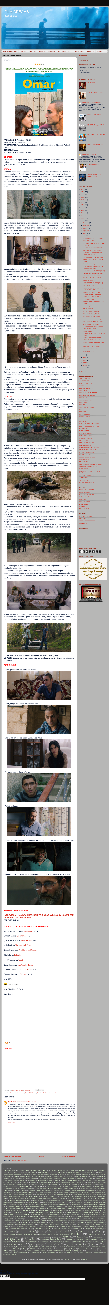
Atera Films (85, 1174)
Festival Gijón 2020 (17, 1204)
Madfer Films (61, 1226)
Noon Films (58, 1230)
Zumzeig (14, 1254)
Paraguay (19, 1234)
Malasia (74, 1226)
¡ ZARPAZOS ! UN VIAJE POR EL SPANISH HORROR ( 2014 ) (93, 274)
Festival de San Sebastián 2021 (77, 1198)
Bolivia (40, 1178)
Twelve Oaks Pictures (84, 1249)
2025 (83, 192)
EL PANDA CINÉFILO (85, 433)
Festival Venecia (20, 1216)
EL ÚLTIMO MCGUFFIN (86, 494)
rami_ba (66, 1259)
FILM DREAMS (16, 12)
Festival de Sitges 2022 (39, 1200)
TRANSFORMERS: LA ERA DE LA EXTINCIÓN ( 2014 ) (93, 288)
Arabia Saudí (27, 1174)
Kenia (95, 1222)
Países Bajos (99, 1232)
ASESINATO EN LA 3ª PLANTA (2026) (94, 175)
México (48, 1228)
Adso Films (81, 1170)
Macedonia (42, 1226)
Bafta (61, 1176)
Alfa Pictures (43, 1172)
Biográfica (33, 1178)
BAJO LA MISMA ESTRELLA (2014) (93, 319)
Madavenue (51, 1226)
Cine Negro (92, 1180)
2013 (83, 371)
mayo (85, 357)
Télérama (23, 974)
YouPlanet (88, 1252)
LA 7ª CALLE (83, 499)
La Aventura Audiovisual (29, 1224)
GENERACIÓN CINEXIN (86, 442)
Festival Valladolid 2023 (39, 1214)
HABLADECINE (84, 497)
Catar (50, 1180)
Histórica (17, 1220)
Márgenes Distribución (89, 1226)
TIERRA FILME (83, 477)
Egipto (66, 1186)
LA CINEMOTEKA (84, 501)
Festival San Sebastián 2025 (97, 1208)
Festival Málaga (64, 1204)
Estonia (32, 1190)
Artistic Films (69, 1174)
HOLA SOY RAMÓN (85, 445)
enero (85, 368)
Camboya (10, 1180)
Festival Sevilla (28, 1210)
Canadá (22, 1180)
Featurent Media (100, 1190)
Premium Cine (70, 1239)
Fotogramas (28, 931)
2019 (83, 207)
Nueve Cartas (102, 1230)
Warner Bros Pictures (48, 1252)
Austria (16, 1176)
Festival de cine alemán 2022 (44, 1198)
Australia (7, 1176)
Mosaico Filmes (78, 1228)
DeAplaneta (55, 1184)
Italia (58, 1222)
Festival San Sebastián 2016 (76, 1206)
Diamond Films (66, 1184)
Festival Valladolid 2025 (91, 1214)
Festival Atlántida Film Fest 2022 (62, 1194)
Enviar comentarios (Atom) (20, 1160)
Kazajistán (89, 1222)
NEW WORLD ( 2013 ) (89, 351)
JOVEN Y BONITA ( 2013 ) (95, 92)
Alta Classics (61, 1172)
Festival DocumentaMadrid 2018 (91, 1200)
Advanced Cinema (92, 1170)
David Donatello (45, 1184)
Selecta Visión (67, 1243)
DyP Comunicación (51, 1186)
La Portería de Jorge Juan (67, 1224)
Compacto (33, 1182)
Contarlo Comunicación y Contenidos (65, 1182)
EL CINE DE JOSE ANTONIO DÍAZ (89, 424)
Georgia (55, 1219)
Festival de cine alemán (29, 1198)
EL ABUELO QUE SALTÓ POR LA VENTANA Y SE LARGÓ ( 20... (93, 295)
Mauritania (23, 1228)
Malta (79, 1226)
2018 (83, 210)
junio (84, 355)
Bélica (101, 1176)
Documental (23, 1186)
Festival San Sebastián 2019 (35, 1208)
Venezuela (36, 1250)
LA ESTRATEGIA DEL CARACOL (89, 447)
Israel (52, 1222)
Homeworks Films (26, 1220)
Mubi (94, 1228)
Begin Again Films (81, 1176)
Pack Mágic (76, 1232)
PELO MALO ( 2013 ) (89, 285)
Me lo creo (30, 1228)
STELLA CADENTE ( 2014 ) (91, 349)
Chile (56, 1180)
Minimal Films (57, 1228)
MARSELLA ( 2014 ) (89, 264)
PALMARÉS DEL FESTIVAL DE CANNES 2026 (95, 125)
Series (98, 1243)
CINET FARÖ (83, 402)
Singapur (33, 1245)
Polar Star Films (39, 1237)
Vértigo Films (78, 1250)
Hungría (42, 1220)
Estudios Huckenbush (58, 1190)
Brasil (78, 1178)
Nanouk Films (21, 1230)
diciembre (86, 223)
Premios (65, 1236)
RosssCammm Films (12, 1243)
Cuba (37, 1184)
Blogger (84, 1259)
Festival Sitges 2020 (75, 1210)
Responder (11, 1122)
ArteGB (62, 1174)
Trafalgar (50, 1249)
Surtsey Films (34, 1247)
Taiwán (63, 1247)
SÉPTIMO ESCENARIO (86, 475)
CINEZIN (82, 404)
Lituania (14, 1226)
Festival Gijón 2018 (92, 1202)
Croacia (31, 1184)
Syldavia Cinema (47, 1247)
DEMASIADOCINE (84, 414)
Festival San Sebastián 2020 (56, 1208)
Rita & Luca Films (93, 1241)
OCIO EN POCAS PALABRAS (88, 466)
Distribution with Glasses (90, 1184)
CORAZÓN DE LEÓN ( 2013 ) (92, 250)
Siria (39, 1245)
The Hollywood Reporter (28, 950)
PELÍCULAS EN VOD (65, 51)
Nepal (27, 1230)
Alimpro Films (53, 1172)
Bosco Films (57, 1178)
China (62, 1180)
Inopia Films (8, 1222)
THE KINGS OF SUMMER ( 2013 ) (93, 321)
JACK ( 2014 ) (91, 82)
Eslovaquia (93, 1188)
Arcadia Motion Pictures (38, 1174)
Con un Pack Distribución (46, 1182)
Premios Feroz (82, 1237)
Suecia (87, 1245)
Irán (19, 1222)
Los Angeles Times (25, 965)
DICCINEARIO (83, 421)
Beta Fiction (6, 1178)
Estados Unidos (19, 1190)
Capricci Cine (31, 1180)
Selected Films (78, 1243)
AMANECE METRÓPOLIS (87, 383)
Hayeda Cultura (9, 1220)
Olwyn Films (41, 1232)
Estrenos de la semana (43, 1190)
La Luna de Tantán (54, 1224)
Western (61, 1252)
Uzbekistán (22, 1250)
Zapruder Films (97, 1252)
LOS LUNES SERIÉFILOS (87, 457)
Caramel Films (41, 1180)
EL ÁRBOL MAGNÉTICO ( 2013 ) (93, 238)
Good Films (78, 1219)
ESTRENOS (101, 51)
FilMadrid (60, 1216)
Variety (21, 960)
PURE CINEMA (84, 469)
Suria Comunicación (21, 1247)
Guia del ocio (26, 940)
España (6, 1190)
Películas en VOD (8, 1237)
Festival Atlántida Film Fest (24, 1192)
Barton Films (70, 1176)
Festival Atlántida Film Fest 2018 (86, 1192)
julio (84, 236)
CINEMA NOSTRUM (85, 400)
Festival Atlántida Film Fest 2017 (68, 1192)
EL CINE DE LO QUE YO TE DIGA (89, 426)
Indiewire (17, 955)
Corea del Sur (80, 1182)
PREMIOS (90, 51)
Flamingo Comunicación (98, 1216)
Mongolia (70, 1228)
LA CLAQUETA (83, 504)
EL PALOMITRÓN (84, 431)
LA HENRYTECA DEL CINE (87, 450)
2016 (83, 215)
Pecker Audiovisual (64, 1234)
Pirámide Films (28, 1237)
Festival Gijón (33, 1202)
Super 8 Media (9, 1247)
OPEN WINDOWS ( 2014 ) (91, 324)
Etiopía (67, 1190)
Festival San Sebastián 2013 (15, 1206)
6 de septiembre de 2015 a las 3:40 (25, 1102)
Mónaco (64, 1228)
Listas (7, 1226)
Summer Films (102, 1245)
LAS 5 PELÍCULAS (85, 454)
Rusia (31, 1243)
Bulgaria (98, 1178)
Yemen (81, 1252)
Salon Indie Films (40, 1243)
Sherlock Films (13, 1245)
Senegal (86, 1243)
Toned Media (43, 1248)
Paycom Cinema (52, 1234)
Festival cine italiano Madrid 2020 (85, 1196)
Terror (25, 1249)
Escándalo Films (84, 1188)
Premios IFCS (44, 1239)
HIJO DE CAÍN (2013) (93, 114)
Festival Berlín (33, 1196)
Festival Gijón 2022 (29, 1204)
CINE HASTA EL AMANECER (88, 393)
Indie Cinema (102, 1220)
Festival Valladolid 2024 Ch (74, 1214)
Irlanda (25, 1222)
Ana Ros (83, 1172)
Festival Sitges (44, 1210)
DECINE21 (82, 412)
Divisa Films (101, 1184)
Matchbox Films (15, 1228)
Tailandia (57, 1246)
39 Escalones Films (22, 1170)
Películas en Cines (94, 1234)
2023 (83, 197)
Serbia (92, 1243)
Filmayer (73, 1216)
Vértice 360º (67, 1250)
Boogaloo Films (48, 1178)
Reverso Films (68, 1241)
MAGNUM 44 (83, 506)
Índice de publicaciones (60, 1220)
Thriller (32, 1249)
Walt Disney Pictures (20, 1252)
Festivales (34, 1216)
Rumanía (23, 1243)
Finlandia (86, 1216)
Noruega (65, 1230)
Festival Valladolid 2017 (73, 1212)
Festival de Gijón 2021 (59, 1198)
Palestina (40, 1093)
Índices (95, 1220)
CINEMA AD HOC (84, 397)
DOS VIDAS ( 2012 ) (89, 308)
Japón (65, 1222)
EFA (60, 1186)
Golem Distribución (30, 1093)
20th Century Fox (8, 1170)
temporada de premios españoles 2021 (78, 1247)
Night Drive (50, 1230)
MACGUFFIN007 (84, 459)
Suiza (93, 1245)
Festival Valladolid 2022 (23, 1214)
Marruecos (6, 1228)
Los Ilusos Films (23, 1226)
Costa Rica (97, 1182)
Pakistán (5, 1234)
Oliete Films (32, 1232)
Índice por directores (73, 1220)
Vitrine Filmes (8, 1252)
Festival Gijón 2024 (41, 1204)
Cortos (89, 1182)
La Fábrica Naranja (43, 1224)
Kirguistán (101, 1222)
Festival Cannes (19, 1093)
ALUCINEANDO (84, 381)
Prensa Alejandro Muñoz (82, 1239)
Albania (24, 1172)
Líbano (104, 1224)
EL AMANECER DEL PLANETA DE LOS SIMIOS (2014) (93, 267)
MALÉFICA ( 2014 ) (88, 280)
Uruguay (14, 1250)
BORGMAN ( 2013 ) (89, 299)
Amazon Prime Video (73, 1172)
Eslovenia (101, 1188)
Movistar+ (87, 1228)
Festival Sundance (90, 1210)
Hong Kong (35, 1220)
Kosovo (18, 1224)
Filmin (79, 1216)
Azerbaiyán (48, 1176)
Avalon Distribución (27, 1176)
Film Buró (52, 1216)
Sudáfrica (80, 1245)
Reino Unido (15, 1241)
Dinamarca (77, 1184)
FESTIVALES (79, 51)
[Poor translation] (7, 1276)
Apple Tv (101, 1172)
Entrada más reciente (12, 1156)
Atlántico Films (94, 1174)
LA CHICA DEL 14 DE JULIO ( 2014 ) (94, 270)
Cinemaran (101, 1180)
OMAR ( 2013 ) (87, 331)
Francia (38, 1219)
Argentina (54, 1174)
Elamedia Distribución (86, 1186)
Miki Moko (11, 1102)
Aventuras (39, 1176)
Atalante (78, 1174)
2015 (83, 218)
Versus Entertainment (55, 1250)
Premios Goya (30, 1239)
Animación (90, 1172)
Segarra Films (57, 1243)
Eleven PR (16, 1188)
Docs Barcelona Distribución (10, 1186)
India (49, 1220)
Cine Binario (83, 1180)
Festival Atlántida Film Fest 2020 (23, 1194)
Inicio (41, 1156)
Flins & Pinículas (18, 1219)
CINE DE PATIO (84, 390)
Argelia (47, 1174)
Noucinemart (74, 1230)
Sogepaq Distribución (47, 1245)
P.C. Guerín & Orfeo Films (64, 1232)
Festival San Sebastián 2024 (76, 1208)
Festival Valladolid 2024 (56, 1214)
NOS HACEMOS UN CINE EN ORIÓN (90, 464)
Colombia (13, 1182)
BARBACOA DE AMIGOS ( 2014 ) (93, 283)
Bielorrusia (15, 1178)
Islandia (44, 1222)
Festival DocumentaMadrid (74, 1200)
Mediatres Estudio (39, 1228)
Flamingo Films (7, 1219)
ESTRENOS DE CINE (85, 435)
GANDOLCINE (83, 440)
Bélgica (93, 1176)
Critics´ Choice (21, 1184)
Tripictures (59, 1249)
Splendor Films (71, 1245)
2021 (83, 202)
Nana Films (13, 1230)
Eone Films (73, 1188)
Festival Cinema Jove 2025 (15, 1198)
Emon (65, 1188)
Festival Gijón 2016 (62, 1202)
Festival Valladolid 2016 (56, 1212)
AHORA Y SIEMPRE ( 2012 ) (91, 311)
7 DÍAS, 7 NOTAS (84, 378)
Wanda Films (35, 1252)
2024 (83, 194)
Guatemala (103, 1219)
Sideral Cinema (25, 1245)
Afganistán (101, 1170)
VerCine (43, 1250)
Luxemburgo (32, 1226)
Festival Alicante (7, 1192)
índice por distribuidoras (85, 1220)
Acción (73, 1170)
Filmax (66, 1216)
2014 (83, 220)
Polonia (47, 1237)
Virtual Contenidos (101, 1250)
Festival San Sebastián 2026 (13, 1210)
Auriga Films (103, 1174)
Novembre (83, 1230)
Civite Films (6, 1182)
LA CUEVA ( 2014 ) (88, 306)
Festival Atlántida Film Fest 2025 (17, 1196)
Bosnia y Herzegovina (68, 1178)
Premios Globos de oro (11, 1239)
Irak (15, 1222)
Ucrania (95, 1249)
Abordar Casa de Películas (60, 1170)
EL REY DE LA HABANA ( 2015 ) (92, 102)
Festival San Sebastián (97, 1204)
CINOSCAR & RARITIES (86, 407)
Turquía (73, 1249)
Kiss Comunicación (8, 1224)
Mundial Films (100, 1228)
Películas (46, 1093)
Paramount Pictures (30, 1234)
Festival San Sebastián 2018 (14, 1208)
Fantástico (91, 1190)
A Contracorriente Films (38, 1170)
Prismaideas (93, 1239)
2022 (83, 199)
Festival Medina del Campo (79, 1204)
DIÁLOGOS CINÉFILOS (86, 419)
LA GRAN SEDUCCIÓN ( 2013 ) (92, 247)
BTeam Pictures (87, 1178)
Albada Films (17, 1172)
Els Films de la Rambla (40, 1188)
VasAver (29, 1250)
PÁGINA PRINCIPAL (10, 51)
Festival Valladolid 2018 (91, 1212)
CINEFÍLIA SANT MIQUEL (87, 395)
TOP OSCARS (83, 480)
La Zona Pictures (80, 1224)
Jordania (72, 1222)
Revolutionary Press (79, 1241)
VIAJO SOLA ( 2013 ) (89, 241)
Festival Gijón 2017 (77, 1202)
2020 (83, 205)
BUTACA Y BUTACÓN (86, 388)
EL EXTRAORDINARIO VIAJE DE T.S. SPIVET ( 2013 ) (93, 327)
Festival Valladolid (20, 1212)
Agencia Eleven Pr (7, 1172)
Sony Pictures (58, 1245)
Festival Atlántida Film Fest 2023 (82, 1194)
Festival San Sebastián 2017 (97, 1206)
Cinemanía (21, 936)
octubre (85, 228)
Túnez (67, 1249)
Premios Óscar (53, 1093)
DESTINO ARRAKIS (85, 416)
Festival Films (21, 1202)
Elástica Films (7, 1188)
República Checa (44, 1241)
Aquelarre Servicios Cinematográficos (12, 1174)
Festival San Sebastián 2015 (55, 1206)
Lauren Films (90, 1224)
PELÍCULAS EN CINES (47, 51)
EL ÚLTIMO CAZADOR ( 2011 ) (91, 154)
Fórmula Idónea (29, 1218)
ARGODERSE (83, 385)
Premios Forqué (98, 1237)
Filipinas (45, 1216)
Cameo (16, 1180)
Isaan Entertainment (35, 1222)
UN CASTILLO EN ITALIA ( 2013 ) (93, 277)
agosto (85, 233)
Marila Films (101, 1226)
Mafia (69, 1226)
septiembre (86, 230)
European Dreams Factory (78, 1190)
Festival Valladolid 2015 (38, 1212)
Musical (5, 1230)
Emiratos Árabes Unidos (55, 1188)
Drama (12, 1093)
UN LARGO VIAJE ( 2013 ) (91, 313)
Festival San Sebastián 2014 (35, 1206)
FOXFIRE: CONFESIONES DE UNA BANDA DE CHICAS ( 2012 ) (93, 338)
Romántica (102, 1241)
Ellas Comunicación (26, 1188)
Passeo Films (42, 1234)
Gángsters (48, 1219)
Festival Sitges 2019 (60, 1210)
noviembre (86, 225)
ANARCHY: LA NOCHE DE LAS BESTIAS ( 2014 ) (92, 253)
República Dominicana (57, 1241)
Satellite (48, 1243)
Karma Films (80, 1222)
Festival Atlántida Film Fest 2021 (44, 1194)
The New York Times (23, 945)
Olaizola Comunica (22, 1232)
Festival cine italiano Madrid (66, 1196)
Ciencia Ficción (72, 1180)
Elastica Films (99, 1186)
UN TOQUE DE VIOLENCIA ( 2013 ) (93, 257)
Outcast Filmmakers (51, 1232)
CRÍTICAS (32, 51)
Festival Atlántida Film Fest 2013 (47, 1192)
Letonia (98, 1224)
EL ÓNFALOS (83, 428)
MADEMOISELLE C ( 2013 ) (91, 346)
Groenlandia (95, 1218)
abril (84, 360)
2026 (83, 189)
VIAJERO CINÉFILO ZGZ (87, 482)
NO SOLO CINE (84, 462)
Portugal (55, 1237)
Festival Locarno (52, 1204)
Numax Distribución (10, 1232)
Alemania (31, 1172)
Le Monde (28, 970)
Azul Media (55, 1176)
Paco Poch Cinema (86, 1232)
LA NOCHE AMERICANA (86, 452)
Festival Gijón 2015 (48, 1202)
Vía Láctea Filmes (90, 1250)
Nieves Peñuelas (42, 1230)
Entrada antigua (68, 1156)
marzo (85, 362)
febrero (85, 365)
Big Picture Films (24, 1178)
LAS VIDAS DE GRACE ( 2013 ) (92, 316)
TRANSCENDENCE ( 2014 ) (91, 292)
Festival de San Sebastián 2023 (20, 1200)
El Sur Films (73, 1186)
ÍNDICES (23, 51)
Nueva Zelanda (92, 1230)
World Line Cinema (71, 1252)
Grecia (87, 1219)
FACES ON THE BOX (85, 438)
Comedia (22, 1182)
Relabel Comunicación (31, 1241)
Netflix (33, 1230)
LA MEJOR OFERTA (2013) (95, 144)
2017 (83, 212)
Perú (20, 1237)
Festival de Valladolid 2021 (56, 1200)
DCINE (81, 409)
